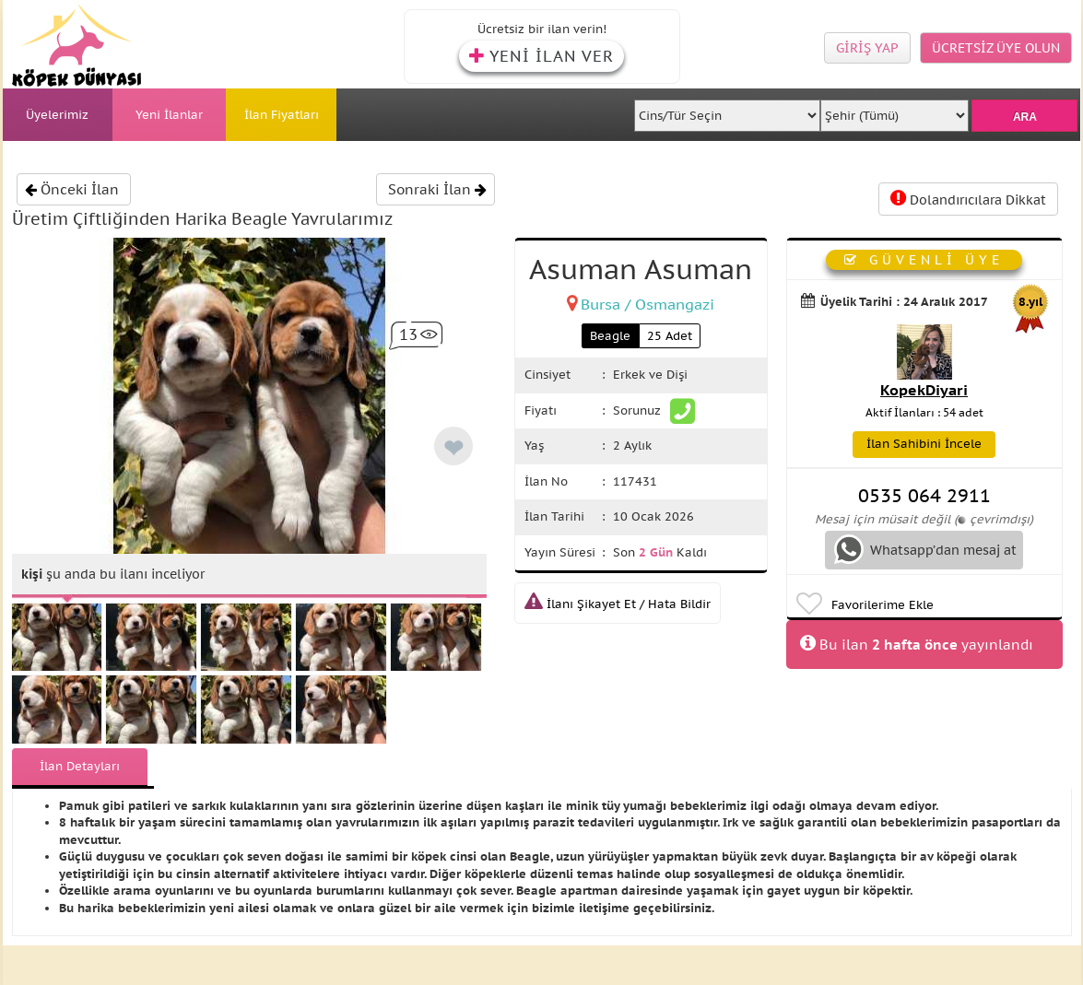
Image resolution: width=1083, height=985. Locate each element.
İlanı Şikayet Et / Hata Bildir (617, 604)
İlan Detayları (80, 766)
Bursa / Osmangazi (647, 304)
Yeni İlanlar (169, 115)
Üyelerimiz (57, 115)
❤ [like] (453, 448)
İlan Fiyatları (281, 115)
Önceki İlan (72, 189)
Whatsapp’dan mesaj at (925, 549)
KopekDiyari (924, 390)
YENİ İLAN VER (541, 56)
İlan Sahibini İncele (924, 443)
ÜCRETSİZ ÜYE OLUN (996, 48)
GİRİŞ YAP (867, 48)
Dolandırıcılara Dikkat (968, 198)
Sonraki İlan (437, 189)
